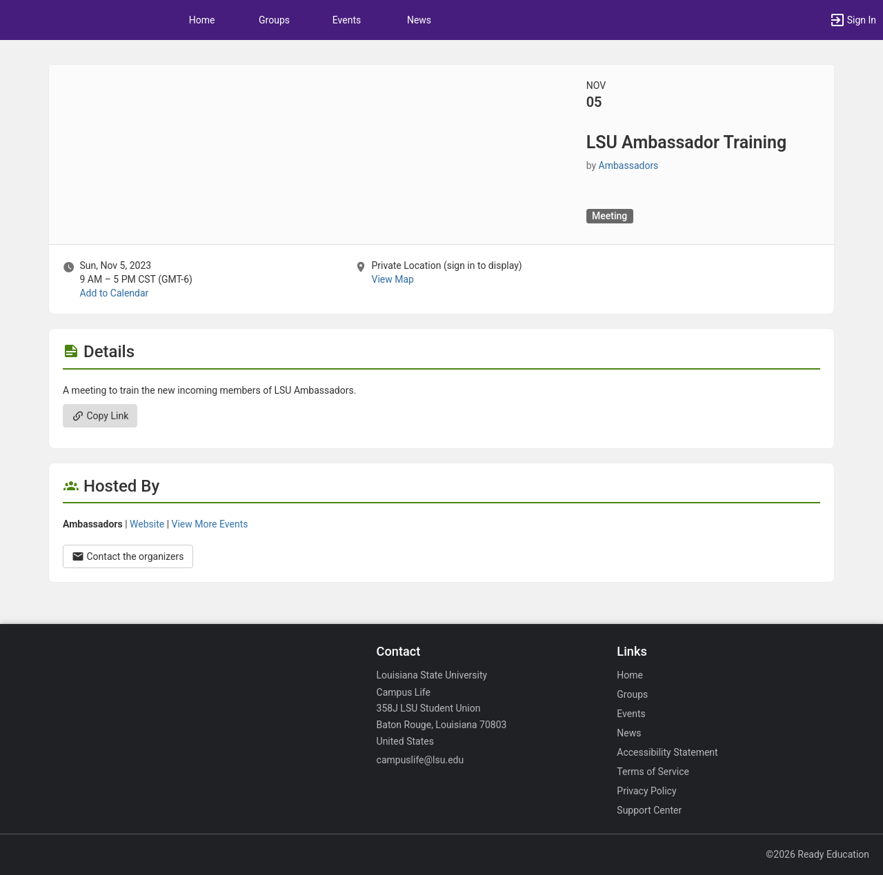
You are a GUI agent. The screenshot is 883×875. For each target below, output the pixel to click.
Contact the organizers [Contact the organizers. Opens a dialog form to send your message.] (128, 556)
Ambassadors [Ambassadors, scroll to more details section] (629, 165)
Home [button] (202, 20)
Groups (274, 20)
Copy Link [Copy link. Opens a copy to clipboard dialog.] (100, 415)
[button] (852, 20)
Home (630, 675)
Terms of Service (653, 771)
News (419, 20)
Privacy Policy (646, 790)
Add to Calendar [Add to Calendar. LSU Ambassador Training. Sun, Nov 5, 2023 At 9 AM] (113, 293)
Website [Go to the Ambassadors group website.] (147, 524)
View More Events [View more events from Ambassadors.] (210, 524)
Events (347, 20)
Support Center (649, 810)
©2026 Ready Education (817, 854)
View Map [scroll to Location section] (392, 279)
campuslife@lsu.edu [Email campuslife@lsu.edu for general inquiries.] (420, 759)
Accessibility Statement (667, 752)
